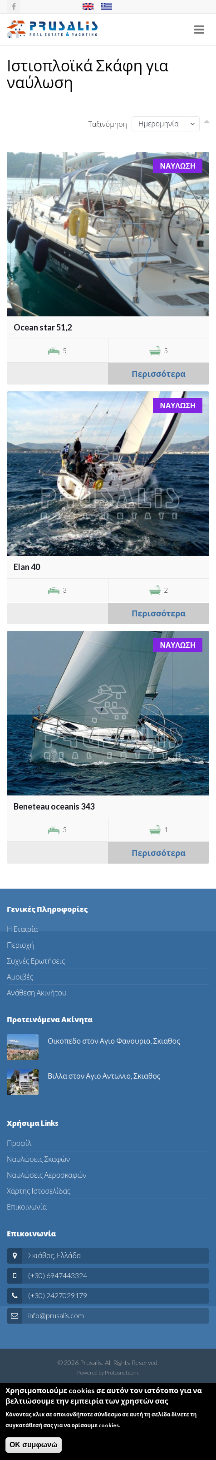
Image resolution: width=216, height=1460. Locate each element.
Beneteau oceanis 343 (54, 806)
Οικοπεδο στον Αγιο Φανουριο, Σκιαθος (114, 1040)
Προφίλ (19, 1143)
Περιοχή (20, 944)
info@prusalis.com (56, 1315)
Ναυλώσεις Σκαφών (38, 1159)
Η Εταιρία (22, 929)
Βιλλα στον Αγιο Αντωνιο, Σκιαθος (104, 1075)
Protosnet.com (121, 1372)
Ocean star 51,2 (43, 327)
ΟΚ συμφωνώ (34, 1449)
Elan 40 (27, 567)
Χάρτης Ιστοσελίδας (38, 1190)
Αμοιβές (20, 976)
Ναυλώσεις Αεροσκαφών (46, 1174)
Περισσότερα (159, 374)
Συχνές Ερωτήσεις (36, 960)
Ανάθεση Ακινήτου (36, 992)
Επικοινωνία (27, 1206)
